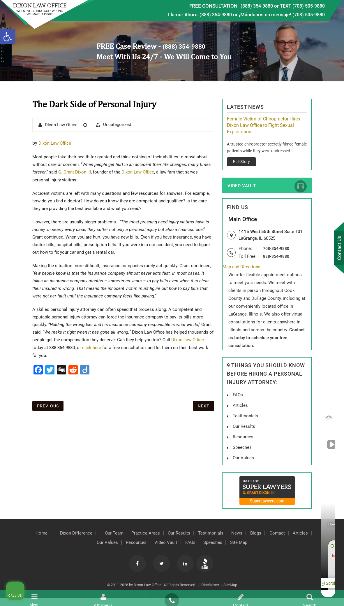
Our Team (120, 533)
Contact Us (337, 248)
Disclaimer (209, 585)
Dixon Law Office (61, 124)
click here (91, 347)
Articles (240, 407)
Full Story (241, 161)
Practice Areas (155, 533)
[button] (7, 36)
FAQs (238, 397)
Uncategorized (117, 124)
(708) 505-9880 (307, 14)
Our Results (191, 533)
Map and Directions (243, 269)
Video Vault (242, 187)
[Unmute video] (241, 419)
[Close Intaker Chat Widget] (324, 419)
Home (40, 533)
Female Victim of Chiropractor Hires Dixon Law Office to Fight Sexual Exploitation (263, 125)
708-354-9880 (277, 250)
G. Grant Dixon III (75, 172)
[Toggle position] (312, 419)
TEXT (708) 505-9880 (300, 6)
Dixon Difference (78, 533)
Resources (144, 542)
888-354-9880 (277, 258)
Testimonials (227, 533)
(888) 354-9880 (251, 6)
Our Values (112, 542)
